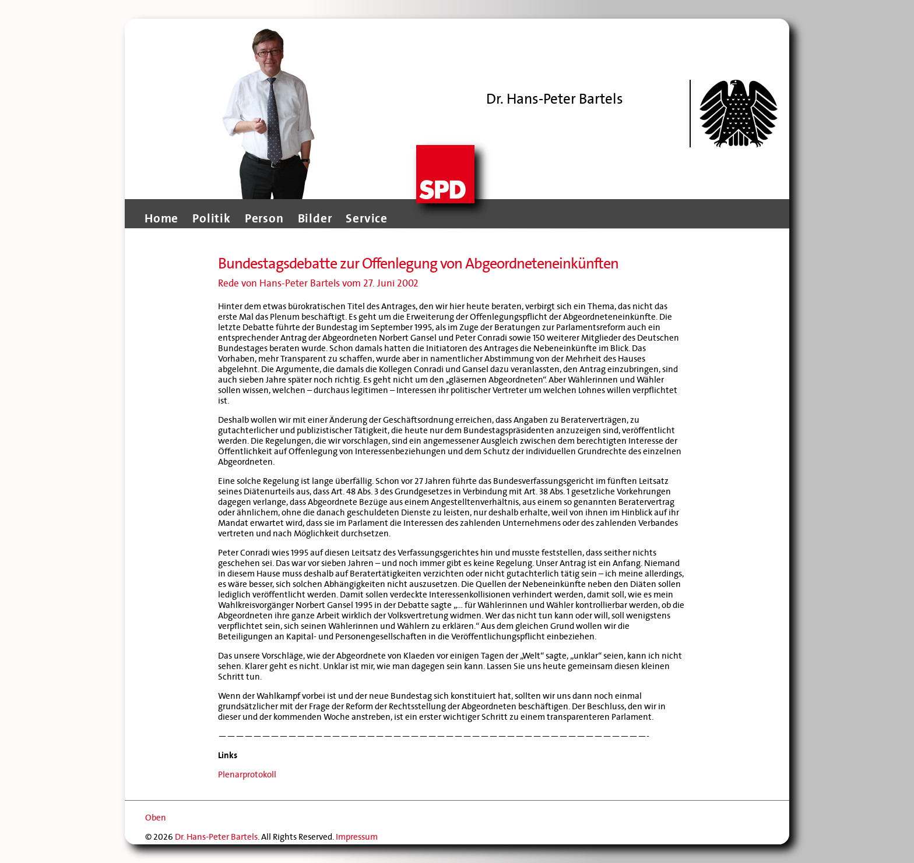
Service (367, 218)
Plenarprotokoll (247, 774)
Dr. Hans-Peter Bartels (216, 837)
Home (161, 218)
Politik (211, 218)
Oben (155, 817)
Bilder (315, 218)
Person (264, 218)
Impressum (357, 837)
